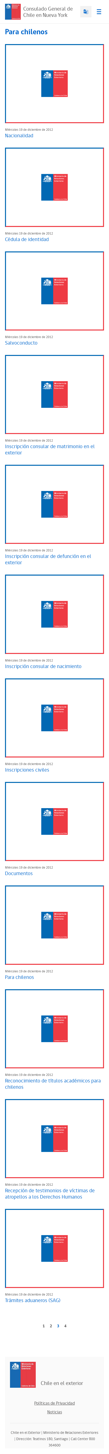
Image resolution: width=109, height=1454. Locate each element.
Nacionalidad (19, 136)
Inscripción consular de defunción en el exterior (48, 560)
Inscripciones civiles (27, 770)
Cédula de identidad (27, 239)
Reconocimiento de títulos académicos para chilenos (53, 1084)
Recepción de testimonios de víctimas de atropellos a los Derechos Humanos (50, 1194)
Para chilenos (19, 977)
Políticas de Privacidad (54, 1403)
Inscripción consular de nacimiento (43, 666)
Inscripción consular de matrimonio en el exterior (50, 450)
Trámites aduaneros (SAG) (32, 1300)
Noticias (54, 1412)
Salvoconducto (21, 343)
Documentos (19, 873)
